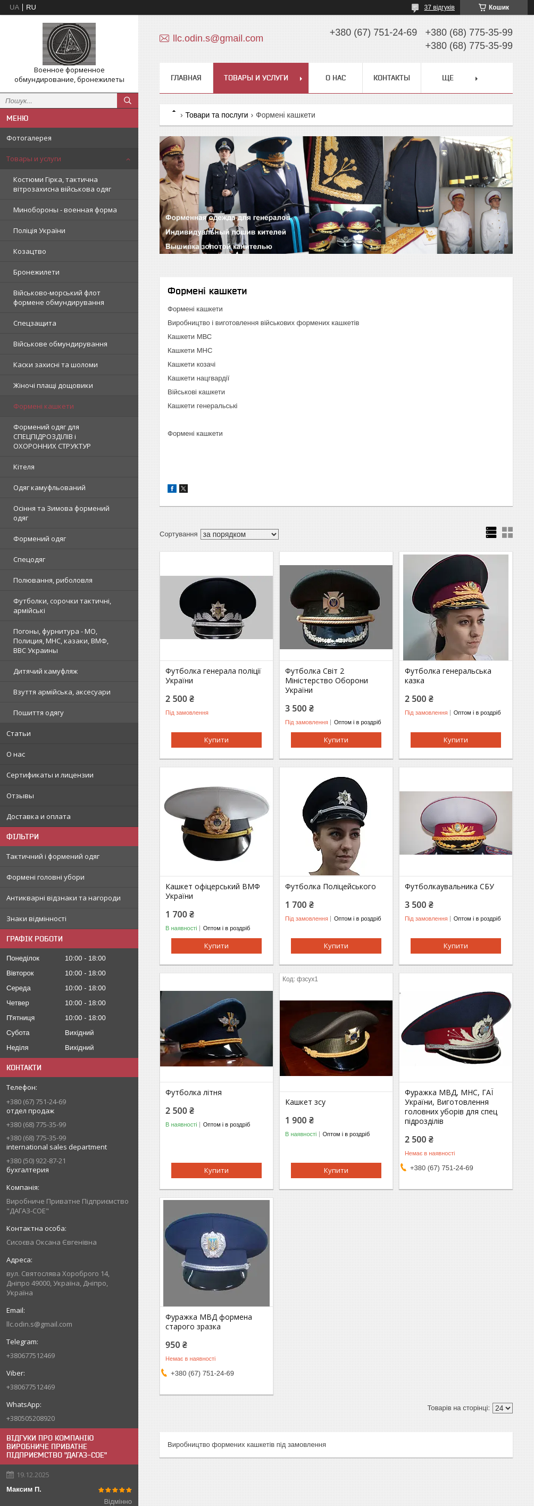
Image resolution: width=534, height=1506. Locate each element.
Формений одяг (39, 538)
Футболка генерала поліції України (213, 675)
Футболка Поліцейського (330, 886)
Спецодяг (29, 559)
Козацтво (29, 251)
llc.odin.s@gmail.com (39, 1324)
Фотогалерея (29, 138)
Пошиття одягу (38, 712)
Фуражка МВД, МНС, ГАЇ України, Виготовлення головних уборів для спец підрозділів (451, 1107)
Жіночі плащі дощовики (53, 385)
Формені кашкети (43, 406)
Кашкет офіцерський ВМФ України (212, 891)
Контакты (391, 77)
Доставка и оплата (38, 816)
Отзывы (20, 795)
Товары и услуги (33, 158)
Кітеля (24, 466)
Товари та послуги (216, 115)
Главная (186, 77)
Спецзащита (34, 323)
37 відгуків (439, 7)
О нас (15, 754)
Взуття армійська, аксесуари (62, 692)
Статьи (18, 733)
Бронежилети (36, 272)
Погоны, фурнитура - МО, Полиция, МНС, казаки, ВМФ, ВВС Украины (61, 640)
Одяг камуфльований (49, 487)
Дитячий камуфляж (45, 671)
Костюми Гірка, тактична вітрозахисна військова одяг (62, 184)
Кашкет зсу (305, 1102)
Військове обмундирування (60, 344)
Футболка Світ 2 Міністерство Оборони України (326, 680)
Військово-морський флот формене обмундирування (58, 297)
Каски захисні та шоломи (55, 364)
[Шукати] (127, 101)
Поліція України (39, 230)
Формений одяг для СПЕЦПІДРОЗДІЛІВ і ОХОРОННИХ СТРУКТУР (52, 436)
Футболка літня (193, 1092)
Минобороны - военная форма (65, 209)
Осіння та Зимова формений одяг (61, 513)
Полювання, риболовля (53, 580)
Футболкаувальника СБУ (449, 886)
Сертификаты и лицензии (50, 775)
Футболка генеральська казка (448, 675)
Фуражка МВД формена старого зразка (208, 1321)
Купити (216, 739)
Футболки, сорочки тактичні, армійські (62, 605)
